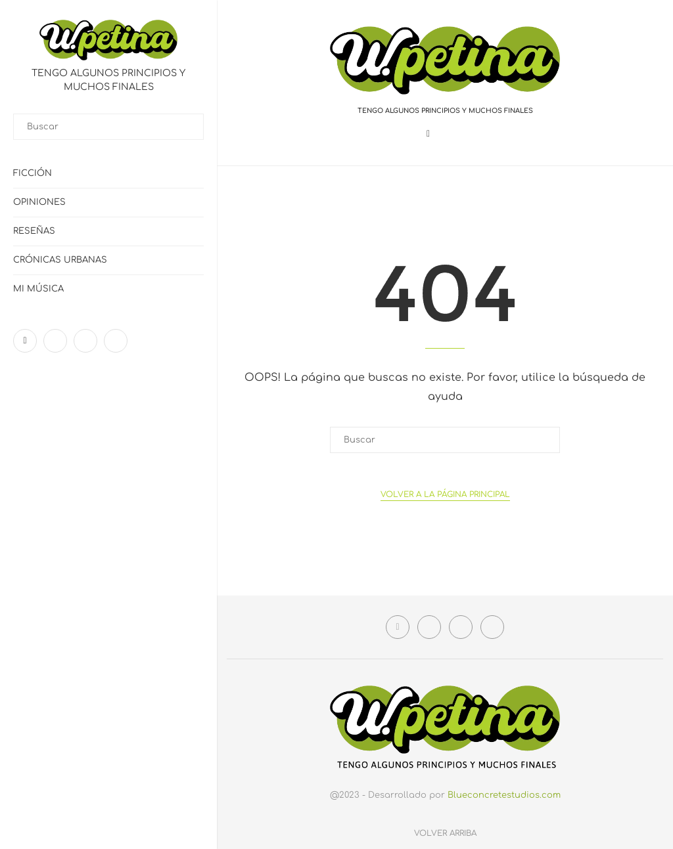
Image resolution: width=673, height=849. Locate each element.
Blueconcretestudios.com (504, 795)
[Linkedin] (85, 341)
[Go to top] (445, 833)
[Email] (116, 341)
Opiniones (39, 202)
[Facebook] (25, 341)
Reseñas (34, 231)
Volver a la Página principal (445, 494)
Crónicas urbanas (60, 260)
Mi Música (38, 289)
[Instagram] (55, 341)
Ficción (32, 173)
